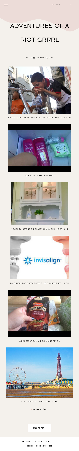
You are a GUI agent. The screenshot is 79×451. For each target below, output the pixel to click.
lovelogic (47, 446)
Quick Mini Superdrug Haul (39, 175)
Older (44, 409)
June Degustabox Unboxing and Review (39, 341)
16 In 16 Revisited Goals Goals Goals (40, 401)
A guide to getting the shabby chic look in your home (39, 229)
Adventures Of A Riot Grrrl (36, 442)
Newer (35, 409)
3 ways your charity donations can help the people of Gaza (39, 118)
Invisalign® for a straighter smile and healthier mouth (39, 283)
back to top (39, 428)
